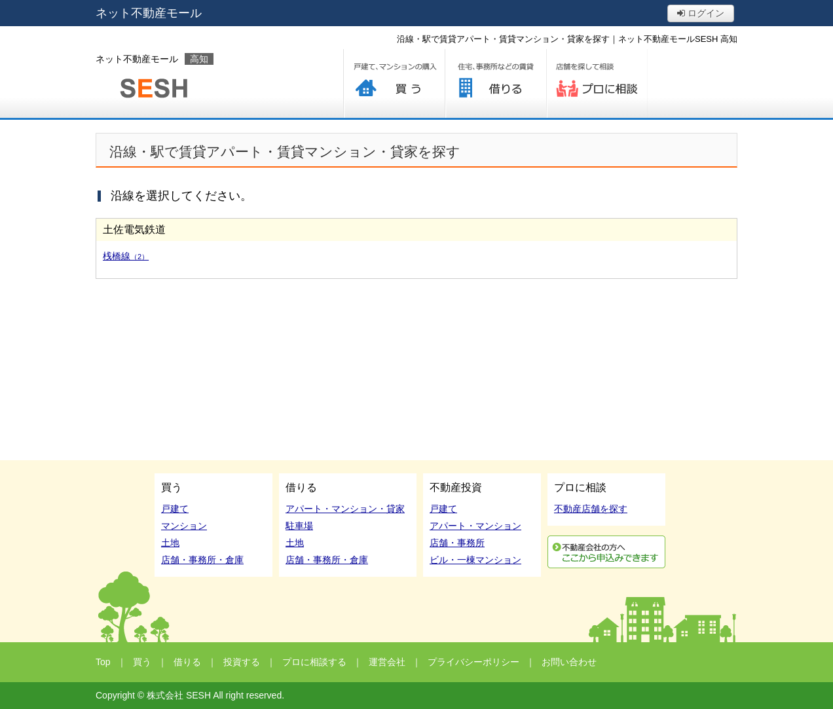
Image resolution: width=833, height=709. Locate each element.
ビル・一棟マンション (475, 559)
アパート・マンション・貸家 (345, 508)
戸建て (175, 508)
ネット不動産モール (149, 13)
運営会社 (387, 662)
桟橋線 (126, 256)
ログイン (700, 13)
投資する (241, 662)
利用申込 (606, 552)
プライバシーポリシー (473, 662)
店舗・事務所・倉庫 (202, 559)
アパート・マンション (475, 525)
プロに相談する (597, 83)
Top (103, 662)
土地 (170, 542)
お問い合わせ (569, 662)
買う (394, 83)
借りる (495, 83)
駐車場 (299, 525)
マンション (184, 525)
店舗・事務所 (457, 542)
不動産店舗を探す (590, 508)
